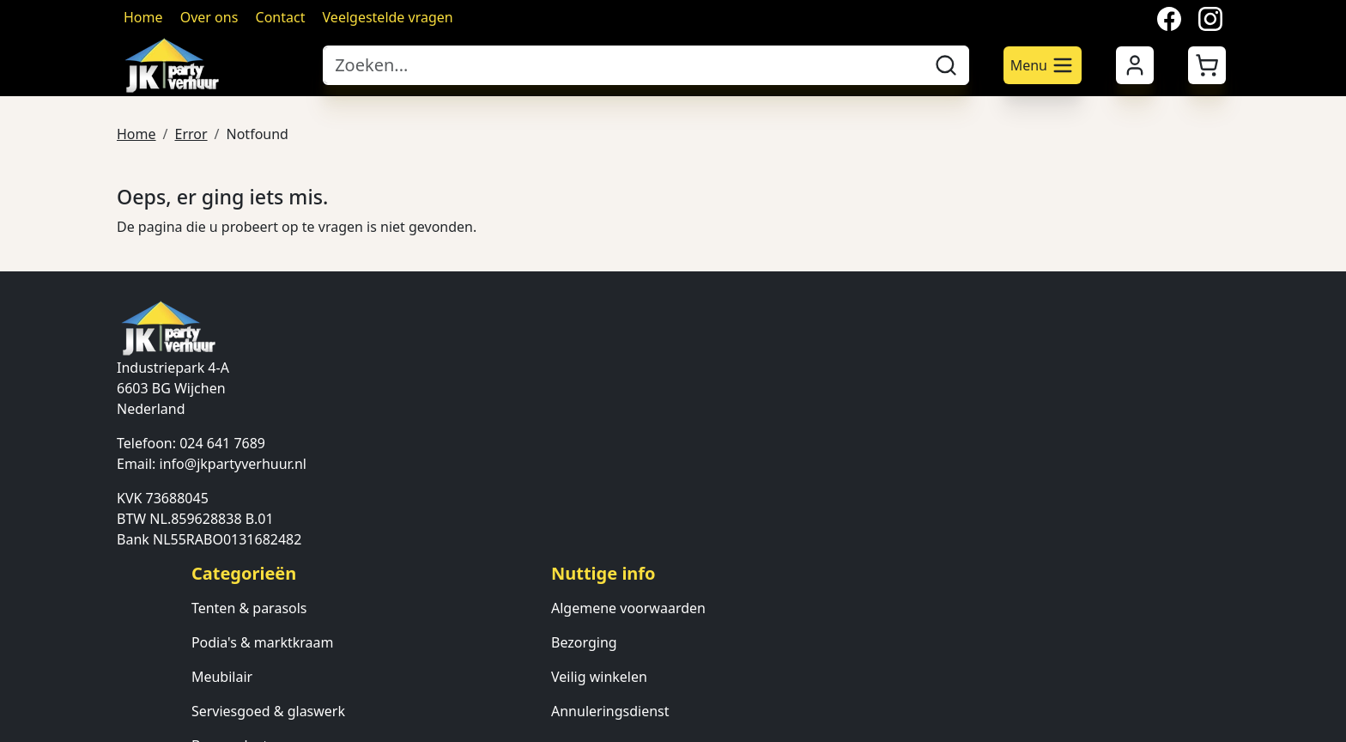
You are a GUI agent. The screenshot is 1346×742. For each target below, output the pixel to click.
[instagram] (213, 677)
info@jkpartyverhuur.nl (233, 462)
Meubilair (619, 411)
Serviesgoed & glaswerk (666, 445)
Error (190, 132)
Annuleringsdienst (868, 445)
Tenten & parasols (647, 342)
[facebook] (130, 677)
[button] (1207, 65)
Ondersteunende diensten (673, 617)
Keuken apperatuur (651, 514)
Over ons (209, 17)
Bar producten (635, 480)
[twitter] (171, 677)
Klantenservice (1076, 411)
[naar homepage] (211, 65)
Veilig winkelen (857, 411)
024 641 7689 (222, 442)
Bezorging (842, 377)
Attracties (619, 548)
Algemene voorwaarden (886, 342)
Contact (281, 17)
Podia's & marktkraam (660, 377)
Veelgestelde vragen (388, 17)
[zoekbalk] (623, 65)
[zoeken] (946, 65)
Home (143, 17)
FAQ (1042, 445)
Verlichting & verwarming (671, 583)
